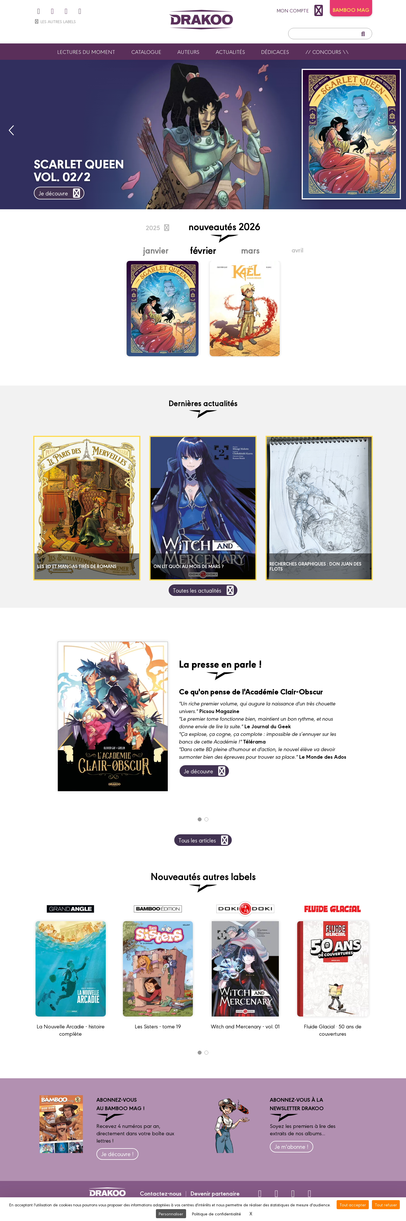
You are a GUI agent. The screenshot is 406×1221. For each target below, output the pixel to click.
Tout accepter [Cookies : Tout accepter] (352, 1204)
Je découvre (60, 193)
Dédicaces (275, 51)
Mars (250, 250)
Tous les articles (204, 840)
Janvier (156, 250)
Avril (297, 249)
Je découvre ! (117, 1154)
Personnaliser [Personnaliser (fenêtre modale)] (171, 1213)
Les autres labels (55, 21)
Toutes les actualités (204, 590)
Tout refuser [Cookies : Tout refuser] (386, 1204)
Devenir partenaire (215, 1193)
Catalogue (146, 51)
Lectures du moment (86, 51)
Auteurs (188, 51)
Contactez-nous (161, 1193)
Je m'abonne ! (291, 1146)
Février (203, 250)
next (394, 130)
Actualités (230, 51)
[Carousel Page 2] (206, 819)
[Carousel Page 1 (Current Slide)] (200, 819)
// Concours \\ (327, 51)
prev (12, 130)
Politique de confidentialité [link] (216, 1213)
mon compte (301, 10)
